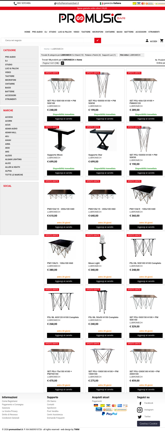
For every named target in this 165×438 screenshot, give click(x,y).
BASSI (119, 32)
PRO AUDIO (37, 32)
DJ (46, 32)
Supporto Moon (55, 155)
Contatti (50, 404)
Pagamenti (97, 401)
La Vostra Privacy (9, 411)
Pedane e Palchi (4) (93, 55)
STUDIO (52, 32)
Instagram (145, 410)
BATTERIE (129, 32)
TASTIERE (85, 32)
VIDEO (76, 32)
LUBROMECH (53, 106)
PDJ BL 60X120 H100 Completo (63, 317)
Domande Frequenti (56, 418)
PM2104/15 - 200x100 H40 (60, 209)
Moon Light (94, 263)
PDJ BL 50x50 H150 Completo (103, 317)
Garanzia (6, 408)
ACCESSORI (141, 32)
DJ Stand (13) (78, 55)
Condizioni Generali (10, 418)
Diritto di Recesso (10, 414)
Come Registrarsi (9, 401)
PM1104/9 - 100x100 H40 (142, 209)
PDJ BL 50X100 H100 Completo (145, 263)
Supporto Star (95, 155)
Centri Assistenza (55, 414)
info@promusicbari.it (68, 3)
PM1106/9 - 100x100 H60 (60, 263)
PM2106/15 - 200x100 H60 (101, 209)
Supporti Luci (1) (109, 55)
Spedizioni (51, 408)
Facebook (145, 403)
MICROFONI (97, 32)
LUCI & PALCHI (64, 32)
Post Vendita (52, 411)
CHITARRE (110, 32)
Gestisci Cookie (148, 423)
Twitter (144, 416)
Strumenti (154, 32)
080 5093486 (24, 3)
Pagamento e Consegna (12, 404)
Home (27, 32)
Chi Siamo (51, 401)
